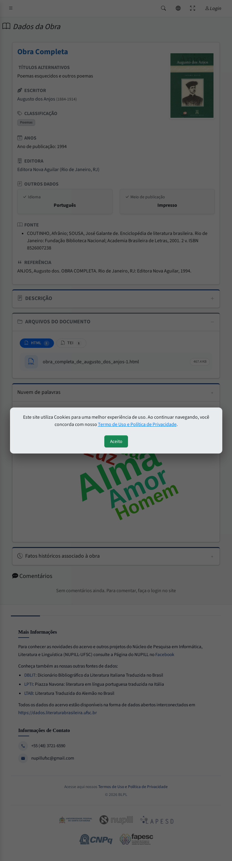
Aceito (116, 441)
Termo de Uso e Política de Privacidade (137, 424)
